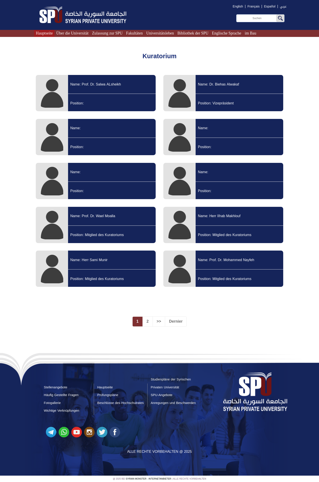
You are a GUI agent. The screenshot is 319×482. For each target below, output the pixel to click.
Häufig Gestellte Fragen (61, 395)
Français (253, 6)
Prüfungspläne (107, 395)
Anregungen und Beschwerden (173, 403)
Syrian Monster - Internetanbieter (148, 479)
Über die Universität (72, 33)
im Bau (250, 33)
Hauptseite (44, 33)
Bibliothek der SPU (192, 33)
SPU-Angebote (162, 395)
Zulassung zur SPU (107, 33)
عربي (283, 6)
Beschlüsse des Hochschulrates (120, 403)
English (238, 6)
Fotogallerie (52, 403)
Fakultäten (134, 33)
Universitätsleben (160, 33)
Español (270, 6)
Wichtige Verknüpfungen (61, 410)
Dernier (176, 321)
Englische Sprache (226, 33)
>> (159, 321)
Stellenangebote (55, 387)
